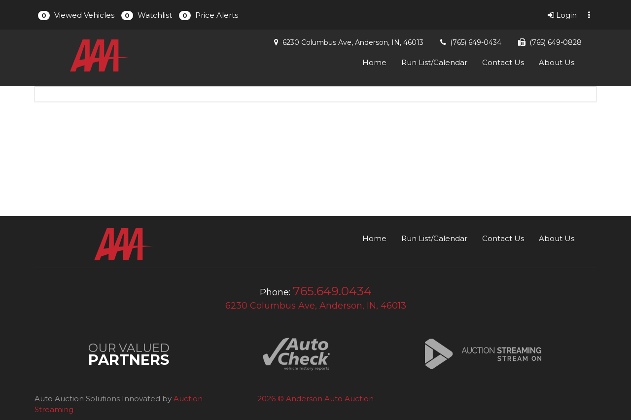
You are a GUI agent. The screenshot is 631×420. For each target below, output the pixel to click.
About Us (556, 62)
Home (374, 62)
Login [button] (562, 15)
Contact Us (503, 62)
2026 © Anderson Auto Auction (315, 398)
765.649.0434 (332, 291)
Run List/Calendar (434, 62)
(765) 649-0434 (475, 42)
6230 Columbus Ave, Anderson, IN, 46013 (352, 42)
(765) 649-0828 (555, 42)
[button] (76, 15)
